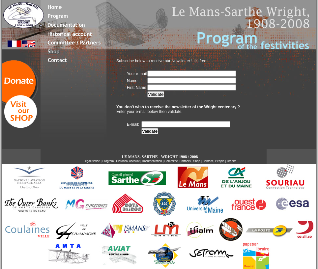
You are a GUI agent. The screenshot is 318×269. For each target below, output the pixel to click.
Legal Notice (92, 161)
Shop (196, 161)
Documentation (152, 161)
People (219, 161)
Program (108, 161)
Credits (231, 161)
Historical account (128, 161)
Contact (208, 161)
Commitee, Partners (177, 161)
